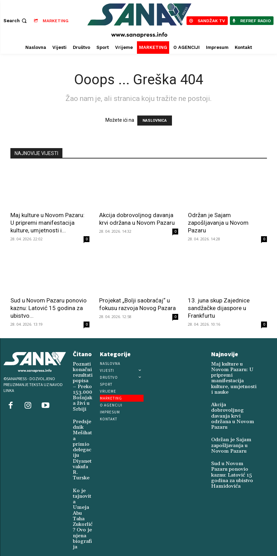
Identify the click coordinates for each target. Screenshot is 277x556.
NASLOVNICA (154, 120)
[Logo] (139, 20)
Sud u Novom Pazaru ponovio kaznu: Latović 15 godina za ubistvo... (48, 308)
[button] (15, 20)
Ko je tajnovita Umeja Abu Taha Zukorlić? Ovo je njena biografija (82, 472)
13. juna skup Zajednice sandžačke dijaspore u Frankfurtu (219, 308)
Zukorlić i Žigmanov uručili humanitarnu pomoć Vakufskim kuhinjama (83, 520)
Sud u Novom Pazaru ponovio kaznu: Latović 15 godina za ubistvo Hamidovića (233, 438)
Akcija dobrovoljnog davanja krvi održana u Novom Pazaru (232, 394)
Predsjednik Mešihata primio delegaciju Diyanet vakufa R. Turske (82, 428)
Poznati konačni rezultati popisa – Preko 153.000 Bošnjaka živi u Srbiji (81, 382)
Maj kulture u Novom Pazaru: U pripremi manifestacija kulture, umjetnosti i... (47, 223)
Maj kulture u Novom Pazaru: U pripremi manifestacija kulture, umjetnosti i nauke (232, 370)
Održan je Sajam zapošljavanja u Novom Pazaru (218, 223)
